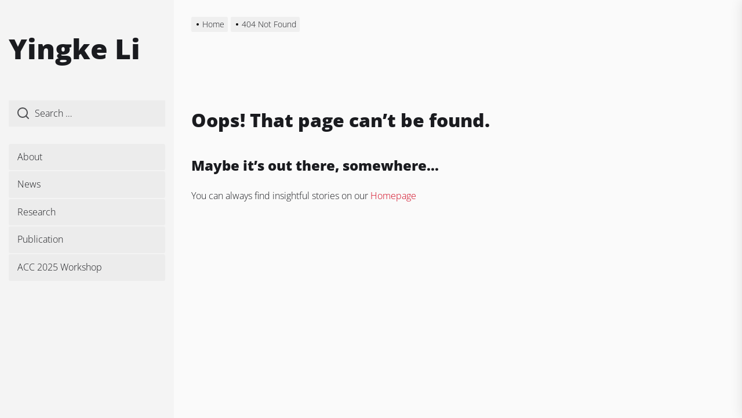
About (29, 156)
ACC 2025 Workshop (59, 267)
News (29, 184)
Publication (40, 239)
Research (36, 212)
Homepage (393, 195)
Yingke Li (74, 48)
